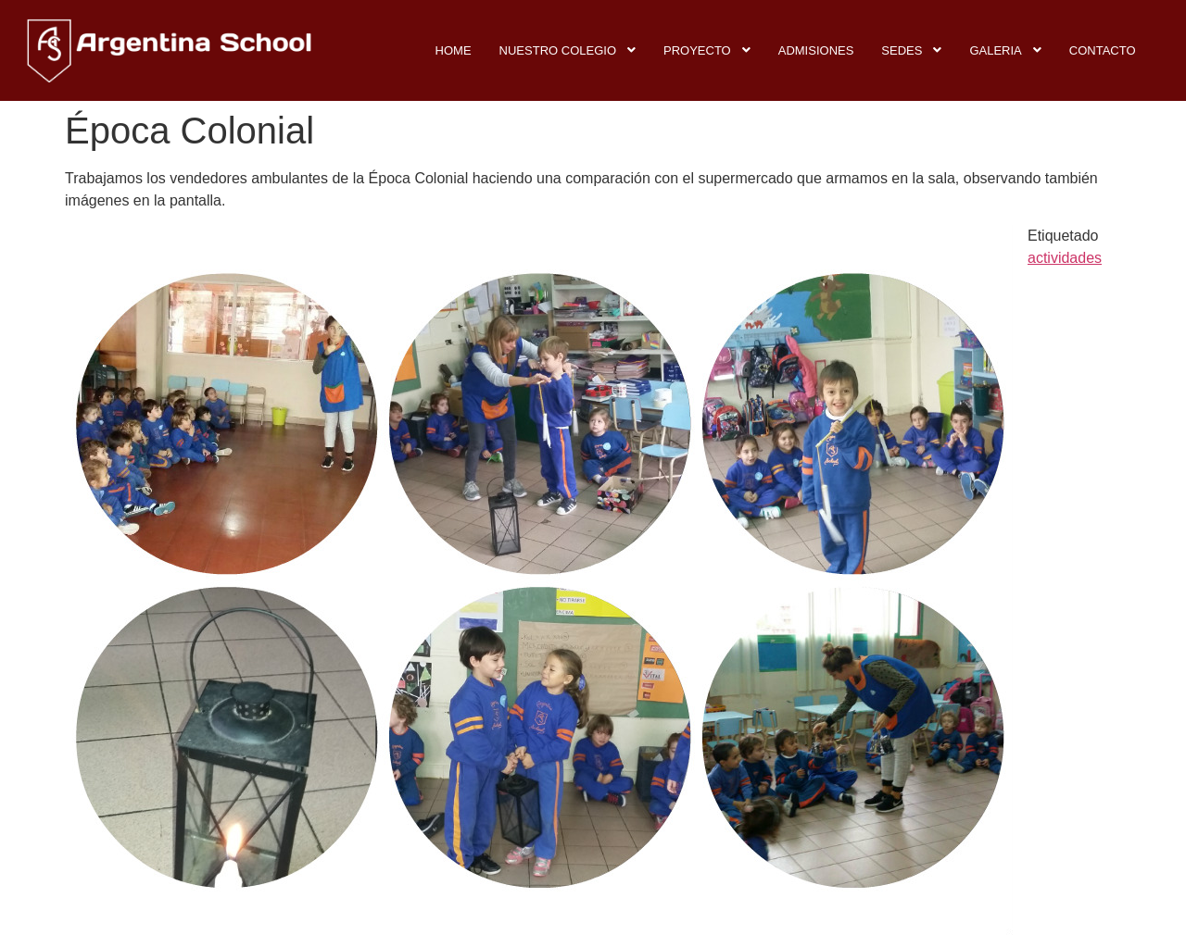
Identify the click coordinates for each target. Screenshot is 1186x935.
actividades (1065, 258)
